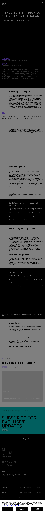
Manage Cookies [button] (7, 509)
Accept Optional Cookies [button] (37, 509)
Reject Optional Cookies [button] (22, 509)
